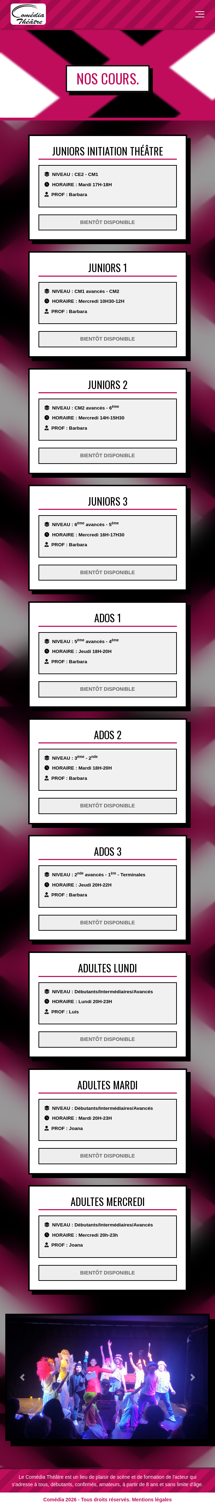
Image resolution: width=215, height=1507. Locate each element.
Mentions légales (152, 1499)
